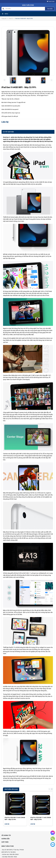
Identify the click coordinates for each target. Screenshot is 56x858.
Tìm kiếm (49, 9)
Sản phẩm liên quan (11, 789)
